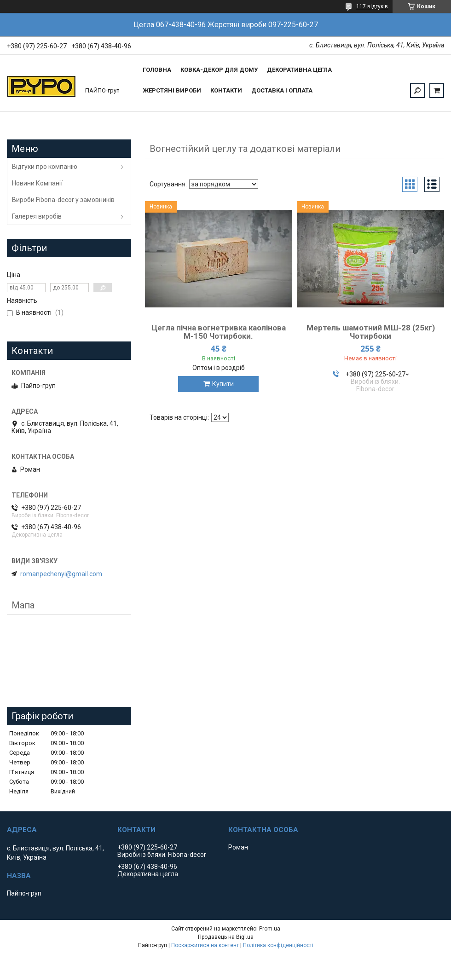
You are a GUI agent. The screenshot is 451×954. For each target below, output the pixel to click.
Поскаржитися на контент (205, 945)
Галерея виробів (37, 216)
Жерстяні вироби (172, 90)
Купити (223, 383)
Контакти (226, 90)
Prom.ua (269, 928)
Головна (157, 69)
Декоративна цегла (299, 69)
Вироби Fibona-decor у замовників (63, 199)
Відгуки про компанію (44, 166)
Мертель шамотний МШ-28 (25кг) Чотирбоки (370, 332)
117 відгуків (372, 6)
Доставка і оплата (281, 90)
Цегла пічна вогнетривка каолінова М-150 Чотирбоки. (218, 332)
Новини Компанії (37, 183)
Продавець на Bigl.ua (226, 937)
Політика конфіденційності (278, 945)
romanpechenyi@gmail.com (61, 574)
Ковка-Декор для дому (219, 69)
